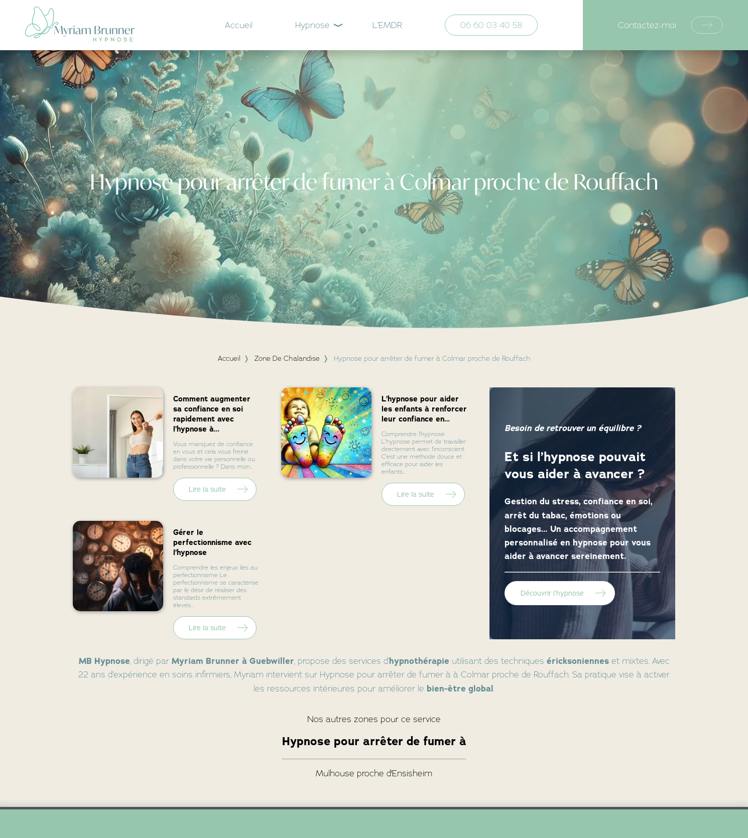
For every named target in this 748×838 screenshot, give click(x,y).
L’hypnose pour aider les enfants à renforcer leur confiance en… (424, 409)
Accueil (239, 25)
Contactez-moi (670, 25)
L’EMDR (387, 25)
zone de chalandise (287, 358)
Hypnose (312, 25)
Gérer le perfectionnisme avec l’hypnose (212, 542)
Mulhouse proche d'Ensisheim (374, 773)
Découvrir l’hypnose (552, 593)
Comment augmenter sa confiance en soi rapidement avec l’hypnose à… (212, 414)
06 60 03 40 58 (491, 25)
